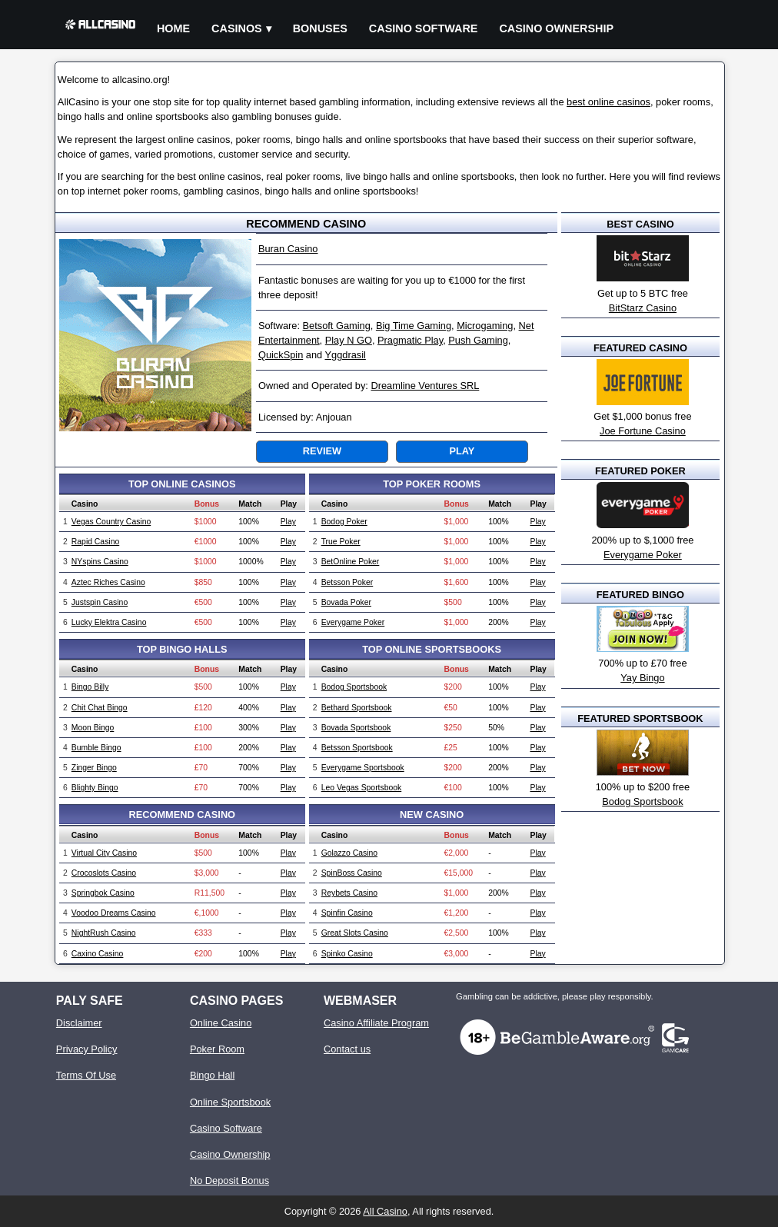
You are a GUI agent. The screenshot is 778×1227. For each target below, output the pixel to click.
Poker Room (217, 1049)
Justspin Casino (99, 602)
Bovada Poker (346, 602)
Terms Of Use (86, 1075)
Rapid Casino (95, 541)
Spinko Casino (347, 953)
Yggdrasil (345, 355)
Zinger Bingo (94, 767)
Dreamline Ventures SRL (425, 385)
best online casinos (608, 102)
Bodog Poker (344, 521)
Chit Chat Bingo (99, 707)
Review (322, 451)
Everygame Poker (353, 622)
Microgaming (485, 325)
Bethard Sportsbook (356, 707)
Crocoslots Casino (103, 873)
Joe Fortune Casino (643, 431)
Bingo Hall (212, 1075)
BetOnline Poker (350, 561)
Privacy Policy (87, 1049)
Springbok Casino (103, 893)
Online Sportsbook (230, 1102)
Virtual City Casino (104, 853)
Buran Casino (288, 248)
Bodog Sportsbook (354, 687)
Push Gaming (478, 340)
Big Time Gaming (413, 325)
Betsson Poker (347, 582)
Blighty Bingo (94, 787)
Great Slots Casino (354, 933)
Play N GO (348, 340)
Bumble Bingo (96, 747)
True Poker (341, 541)
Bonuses (320, 28)
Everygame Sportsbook (362, 767)
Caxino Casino (97, 953)
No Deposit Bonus (229, 1180)
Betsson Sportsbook (357, 747)
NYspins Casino (99, 561)
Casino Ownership (556, 28)
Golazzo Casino (349, 853)
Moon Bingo (92, 727)
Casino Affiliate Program (376, 1023)
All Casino (385, 1211)
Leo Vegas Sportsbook (361, 787)
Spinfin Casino (347, 913)
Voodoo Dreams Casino (113, 913)
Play (461, 451)
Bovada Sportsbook (356, 727)
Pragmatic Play (410, 340)
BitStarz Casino (643, 308)
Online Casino (220, 1023)
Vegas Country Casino (111, 521)
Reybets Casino (349, 893)
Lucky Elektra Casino (109, 622)
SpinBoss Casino (351, 873)
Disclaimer (79, 1023)
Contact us (347, 1049)
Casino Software (423, 28)
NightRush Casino (103, 933)
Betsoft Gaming (337, 325)
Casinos (236, 28)
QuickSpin (280, 355)
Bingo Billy (90, 687)
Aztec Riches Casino (108, 582)
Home (173, 28)
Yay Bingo (642, 677)
